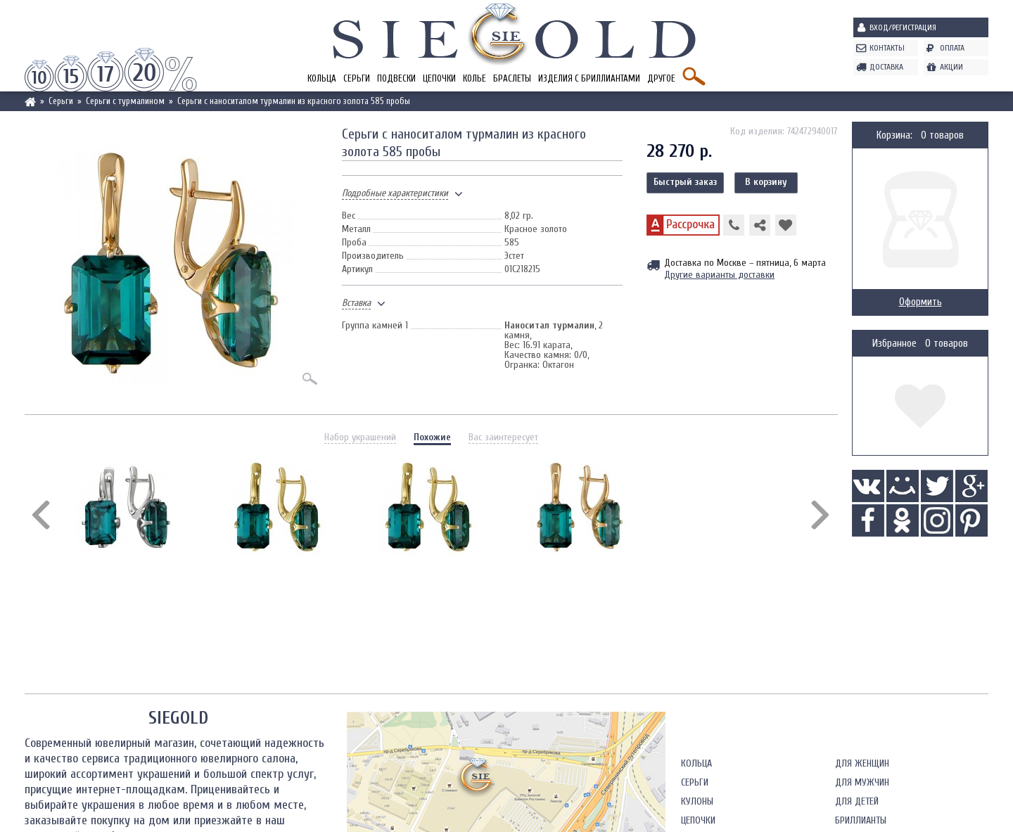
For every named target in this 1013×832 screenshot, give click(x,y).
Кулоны (697, 801)
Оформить (920, 302)
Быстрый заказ (685, 182)
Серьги (356, 78)
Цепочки (439, 78)
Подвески (396, 78)
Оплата (952, 48)
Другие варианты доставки (719, 275)
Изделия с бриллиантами (589, 78)
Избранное (894, 344)
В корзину (766, 182)
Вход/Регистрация (902, 27)
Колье (474, 78)
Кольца (321, 78)
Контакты (887, 48)
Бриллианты (860, 820)
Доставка (886, 67)
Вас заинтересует (503, 437)
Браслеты (512, 78)
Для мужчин (862, 782)
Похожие (432, 437)
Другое (661, 78)
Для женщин (862, 763)
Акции (951, 67)
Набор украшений (360, 437)
